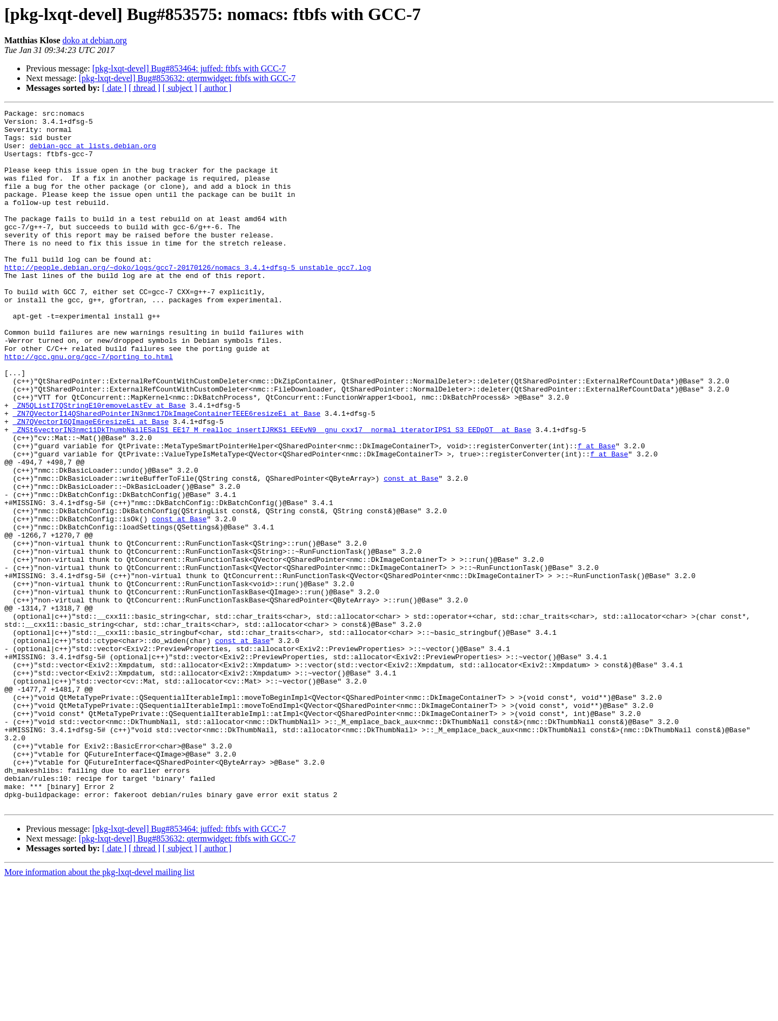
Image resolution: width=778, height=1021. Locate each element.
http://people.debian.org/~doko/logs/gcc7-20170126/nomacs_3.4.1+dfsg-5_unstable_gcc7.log (187, 299)
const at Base (411, 553)
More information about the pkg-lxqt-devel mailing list (99, 1011)
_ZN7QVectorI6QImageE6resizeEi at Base (91, 484)
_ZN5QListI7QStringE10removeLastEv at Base (99, 465)
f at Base (596, 514)
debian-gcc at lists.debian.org (93, 153)
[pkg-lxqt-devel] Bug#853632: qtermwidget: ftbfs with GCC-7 (187, 78)
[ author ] (215, 87)
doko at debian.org (95, 40)
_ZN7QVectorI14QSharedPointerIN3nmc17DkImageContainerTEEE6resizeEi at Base (166, 475)
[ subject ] (180, 87)
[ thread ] (144, 87)
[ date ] (114, 87)
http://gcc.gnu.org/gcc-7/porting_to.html (88, 407)
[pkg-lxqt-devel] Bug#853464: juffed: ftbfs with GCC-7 (189, 68)
